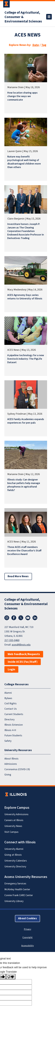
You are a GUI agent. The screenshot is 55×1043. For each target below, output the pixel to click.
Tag (43, 45)
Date (35, 45)
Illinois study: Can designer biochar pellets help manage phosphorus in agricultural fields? (23, 485)
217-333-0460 (11, 640)
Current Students (13, 714)
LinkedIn (35, 618)
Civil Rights (10, 703)
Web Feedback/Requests (24, 654)
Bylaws (8, 698)
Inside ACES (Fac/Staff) (23, 662)
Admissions (10, 764)
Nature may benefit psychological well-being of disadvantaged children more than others (24, 162)
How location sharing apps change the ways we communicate (22, 96)
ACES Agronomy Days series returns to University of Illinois (24, 296)
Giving (7, 774)
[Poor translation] (10, 976)
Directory (9, 719)
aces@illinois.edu (21, 645)
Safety (7, 741)
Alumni (8, 693)
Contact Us (10, 709)
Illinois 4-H (10, 730)
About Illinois (11, 758)
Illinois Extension (13, 725)
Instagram (7, 618)
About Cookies (27, 918)
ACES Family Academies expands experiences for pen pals (25, 421)
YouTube (28, 618)
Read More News (18, 576)
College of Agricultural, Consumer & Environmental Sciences (23, 17)
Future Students (13, 735)
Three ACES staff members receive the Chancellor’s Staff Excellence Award (24, 550)
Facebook (14, 618)
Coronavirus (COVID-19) (17, 769)
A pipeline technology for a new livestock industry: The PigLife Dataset (25, 358)
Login (11, 669)
